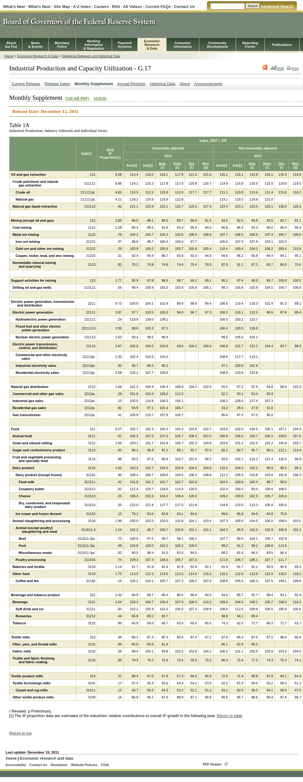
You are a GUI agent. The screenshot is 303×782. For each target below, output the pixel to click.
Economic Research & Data (37, 56)
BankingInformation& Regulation (94, 44)
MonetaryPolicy (62, 44)
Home (9, 56)
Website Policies (84, 765)
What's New (14, 6)
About (185, 83)
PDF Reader (212, 764)
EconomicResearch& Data (152, 44)
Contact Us (184, 6)
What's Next (39, 6)
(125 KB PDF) (77, 98)
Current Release (26, 83)
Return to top (20, 733)
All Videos (132, 6)
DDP (277, 68)
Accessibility (16, 765)
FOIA (105, 765)
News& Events (35, 44)
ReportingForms (250, 44)
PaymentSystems (125, 44)
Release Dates (57, 83)
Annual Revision (131, 83)
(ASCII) (100, 98)
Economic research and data (46, 758)
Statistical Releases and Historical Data (91, 56)
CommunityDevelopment (217, 44)
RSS (116, 6)
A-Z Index (82, 6)
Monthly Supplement (93, 83)
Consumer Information (183, 44)
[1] (119, 157)
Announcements (208, 83)
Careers (101, 6)
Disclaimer (58, 765)
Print (292, 68)
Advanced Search (276, 6)
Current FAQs (158, 6)
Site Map (62, 6)
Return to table (229, 715)
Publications (282, 45)
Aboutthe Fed (11, 44)
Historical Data (162, 83)
